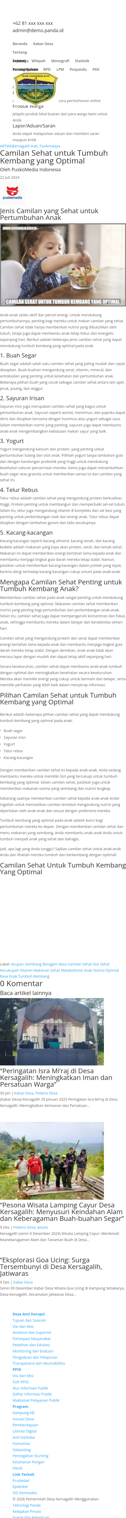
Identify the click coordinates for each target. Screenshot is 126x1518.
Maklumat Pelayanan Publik (36, 1400)
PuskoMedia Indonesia (36, 169)
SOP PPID (21, 1381)
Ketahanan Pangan (29, 1461)
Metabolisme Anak (76, 970)
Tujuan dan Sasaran (29, 1320)
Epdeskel (20, 1486)
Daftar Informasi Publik (32, 1394)
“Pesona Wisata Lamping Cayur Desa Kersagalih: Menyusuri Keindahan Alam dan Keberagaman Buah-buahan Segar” (62, 1211)
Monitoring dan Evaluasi (33, 1351)
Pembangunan (25, 70)
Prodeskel (21, 1480)
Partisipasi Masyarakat (32, 1338)
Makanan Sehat (47, 970)
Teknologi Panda (27, 1505)
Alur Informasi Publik (30, 1388)
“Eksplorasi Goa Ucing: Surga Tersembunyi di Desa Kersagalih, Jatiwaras (51, 1266)
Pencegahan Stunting (31, 1455)
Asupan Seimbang (26, 964)
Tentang (20, 53)
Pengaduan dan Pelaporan (35, 1357)
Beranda (20, 45)
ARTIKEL (7, 146)
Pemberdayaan (25, 1424)
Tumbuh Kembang (34, 976)
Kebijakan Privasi (27, 1511)
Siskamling (22, 1449)
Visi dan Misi (23, 1326)
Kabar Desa (43, 45)
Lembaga (21, 62)
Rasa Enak (8, 976)
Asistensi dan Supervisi (32, 1332)
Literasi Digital (25, 1431)
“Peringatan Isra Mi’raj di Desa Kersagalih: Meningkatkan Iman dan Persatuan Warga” (56, 1077)
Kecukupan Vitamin (16, 970)
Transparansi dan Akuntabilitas (39, 1363)
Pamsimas (21, 1443)
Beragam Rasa (54, 964)
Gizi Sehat (101, 964)
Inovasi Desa (23, 1418)
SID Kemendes (25, 1492)
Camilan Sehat (80, 964)
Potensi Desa (47, 1093)
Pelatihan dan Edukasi (31, 1344)
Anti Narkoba (24, 1437)
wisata (42, 1227)
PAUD (18, 1468)
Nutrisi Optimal (106, 970)
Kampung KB (24, 1412)
